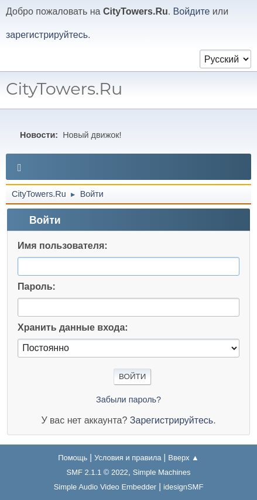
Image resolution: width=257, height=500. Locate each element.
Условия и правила (128, 457)
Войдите (191, 11)
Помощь (72, 457)
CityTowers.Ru (64, 88)
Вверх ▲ (183, 457)
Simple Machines (162, 472)
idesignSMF (183, 486)
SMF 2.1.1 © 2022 (97, 472)
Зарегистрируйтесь (171, 420)
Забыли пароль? (128, 399)
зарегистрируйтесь (47, 35)
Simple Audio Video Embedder (105, 486)
